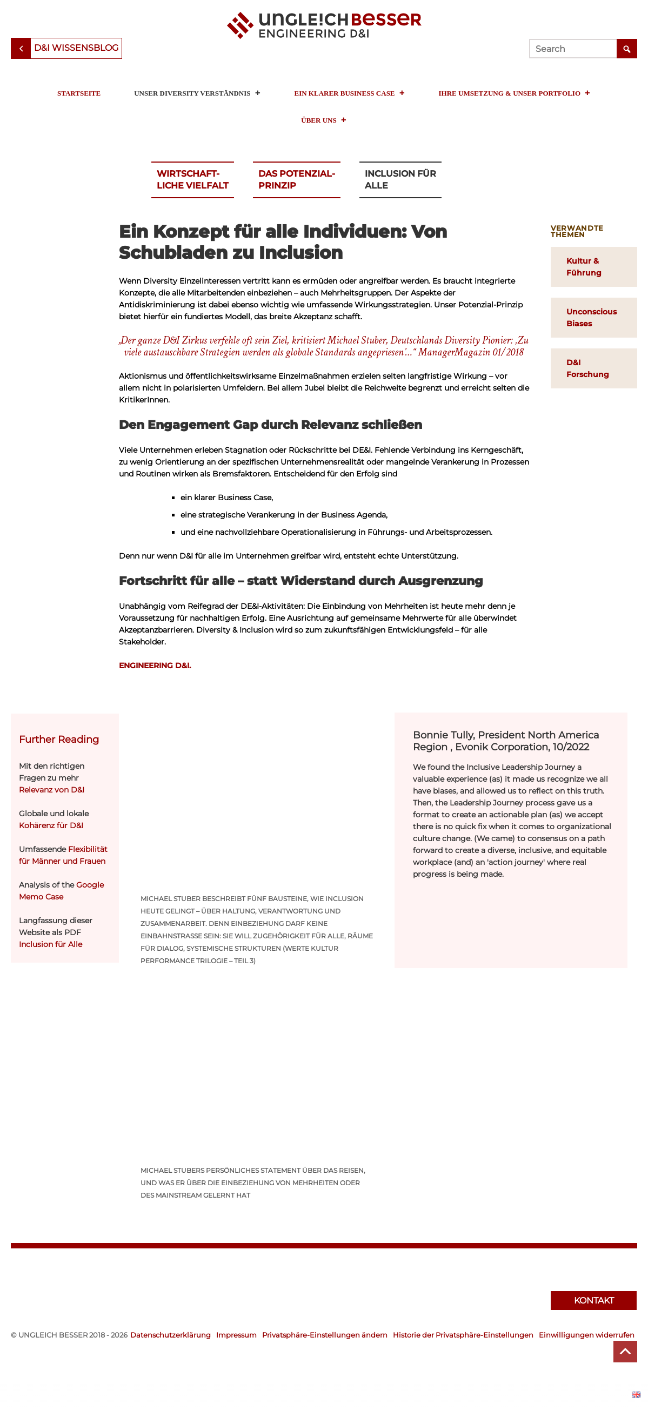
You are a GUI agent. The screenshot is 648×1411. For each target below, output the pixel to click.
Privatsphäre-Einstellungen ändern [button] (325, 1335)
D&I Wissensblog (76, 48)
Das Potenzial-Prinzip (296, 180)
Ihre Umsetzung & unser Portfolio (515, 93)
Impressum (236, 1335)
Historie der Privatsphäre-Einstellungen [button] (463, 1335)
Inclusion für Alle (400, 180)
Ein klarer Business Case (350, 93)
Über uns (323, 120)
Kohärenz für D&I (51, 825)
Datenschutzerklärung (170, 1335)
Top (625, 1351)
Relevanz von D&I (51, 790)
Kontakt (594, 1300)
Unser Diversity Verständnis (197, 93)
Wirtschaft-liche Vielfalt (193, 180)
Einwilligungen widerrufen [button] (586, 1335)
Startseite (79, 93)
